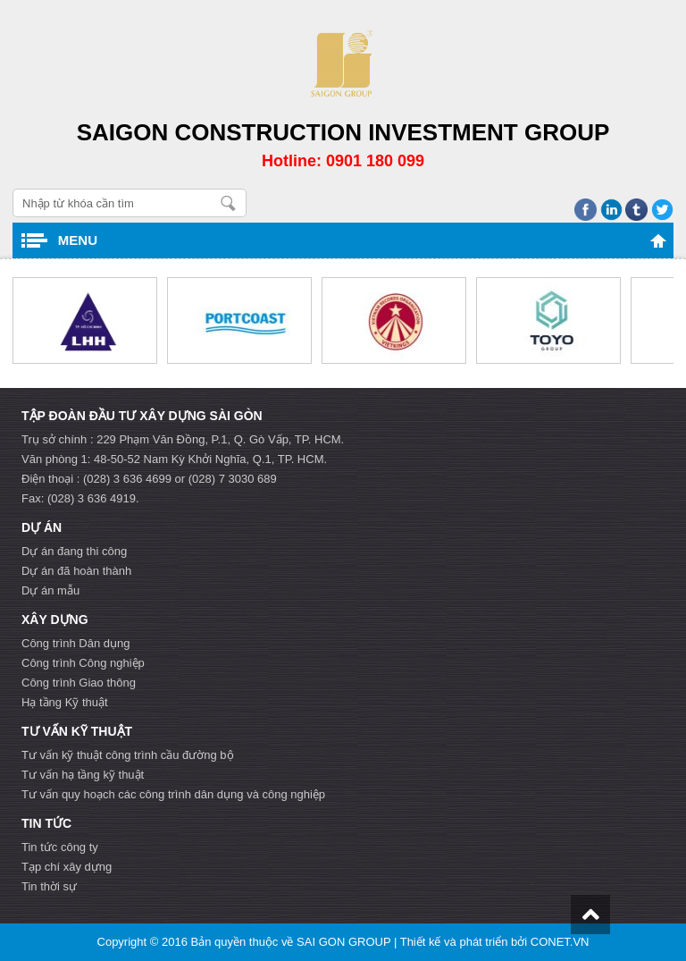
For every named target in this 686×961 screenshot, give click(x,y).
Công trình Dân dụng (75, 643)
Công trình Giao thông (78, 682)
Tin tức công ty (59, 847)
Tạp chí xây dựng (66, 866)
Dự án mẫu (50, 590)
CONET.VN (560, 941)
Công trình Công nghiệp (83, 663)
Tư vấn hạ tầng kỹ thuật (82, 774)
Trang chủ (658, 240)
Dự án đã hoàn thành (76, 570)
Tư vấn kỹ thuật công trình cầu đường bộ (127, 755)
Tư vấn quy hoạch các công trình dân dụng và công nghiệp (173, 794)
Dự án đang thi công (74, 551)
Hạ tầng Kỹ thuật (64, 702)
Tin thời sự (49, 886)
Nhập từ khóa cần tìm (228, 203)
